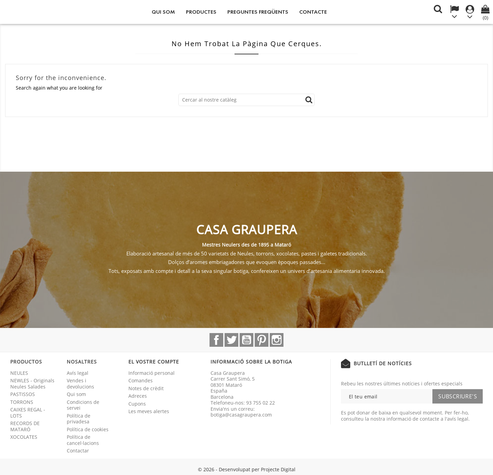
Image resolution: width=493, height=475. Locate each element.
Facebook (216, 340)
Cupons (137, 403)
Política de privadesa (78, 418)
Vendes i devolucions (80, 383)
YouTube (246, 340)
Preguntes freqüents (257, 12)
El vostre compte (153, 361)
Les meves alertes (148, 411)
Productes (201, 12)
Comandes (140, 380)
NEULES (19, 373)
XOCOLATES (23, 437)
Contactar (78, 450)
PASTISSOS (22, 394)
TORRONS (21, 402)
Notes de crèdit (146, 388)
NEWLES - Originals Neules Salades (32, 383)
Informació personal (151, 373)
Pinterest (261, 340)
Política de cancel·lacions (83, 440)
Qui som (163, 12)
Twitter (231, 340)
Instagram (276, 340)
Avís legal (77, 373)
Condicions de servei (83, 405)
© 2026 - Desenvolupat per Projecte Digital (246, 469)
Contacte (313, 12)
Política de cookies (88, 429)
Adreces (137, 396)
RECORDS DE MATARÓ (25, 426)
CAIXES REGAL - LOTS (27, 412)
